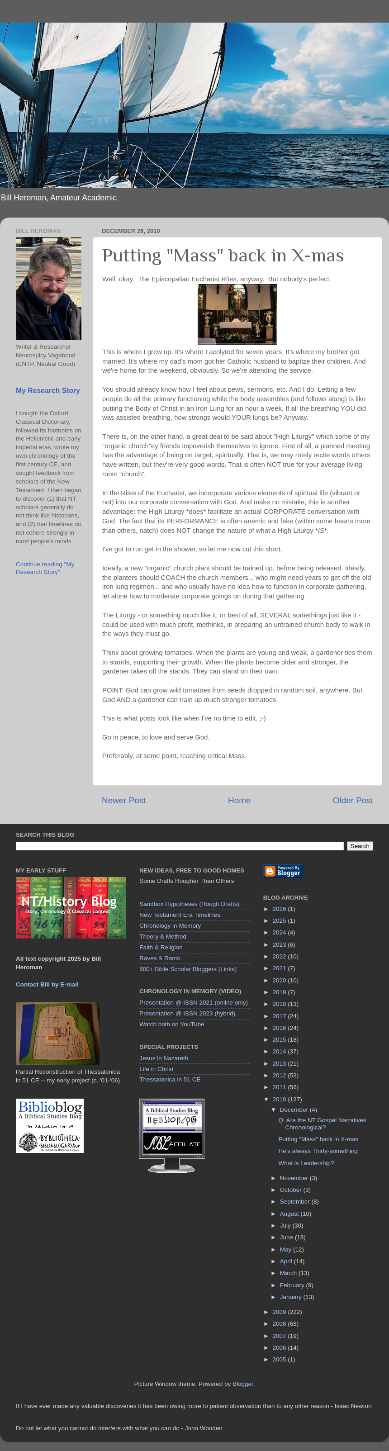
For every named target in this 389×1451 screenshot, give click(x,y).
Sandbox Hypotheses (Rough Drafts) (189, 904)
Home (239, 800)
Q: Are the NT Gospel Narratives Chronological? (322, 1124)
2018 (280, 1004)
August (290, 1213)
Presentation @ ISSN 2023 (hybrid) (187, 1013)
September (296, 1201)
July (286, 1225)
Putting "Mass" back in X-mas (318, 1139)
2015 (280, 1039)
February (293, 1285)
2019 (280, 992)
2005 (280, 1359)
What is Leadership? (306, 1163)
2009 (280, 1312)
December (295, 1109)
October (292, 1189)
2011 (280, 1087)
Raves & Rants (159, 958)
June (287, 1237)
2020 (280, 980)
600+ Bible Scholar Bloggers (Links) (188, 969)
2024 (280, 932)
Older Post (353, 800)
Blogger (242, 1383)
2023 (280, 944)
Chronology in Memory (170, 925)
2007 (280, 1335)
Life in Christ (156, 1069)
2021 (280, 968)
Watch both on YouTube (171, 1024)
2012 (280, 1075)
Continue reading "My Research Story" (45, 568)
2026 (280, 909)
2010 (280, 1099)
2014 (280, 1051)
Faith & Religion (160, 947)
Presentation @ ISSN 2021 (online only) (193, 1002)
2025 (280, 920)
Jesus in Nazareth (163, 1058)
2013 (280, 1063)
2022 (280, 956)
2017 (280, 1016)
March (289, 1273)
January (292, 1297)
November (295, 1178)
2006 (280, 1347)
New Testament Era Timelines (179, 914)
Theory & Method (162, 936)
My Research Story (48, 390)
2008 (280, 1323)
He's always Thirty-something (318, 1151)
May (286, 1249)
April (287, 1261)
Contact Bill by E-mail (47, 984)
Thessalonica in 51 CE (169, 1079)
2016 (280, 1027)
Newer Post (124, 800)
